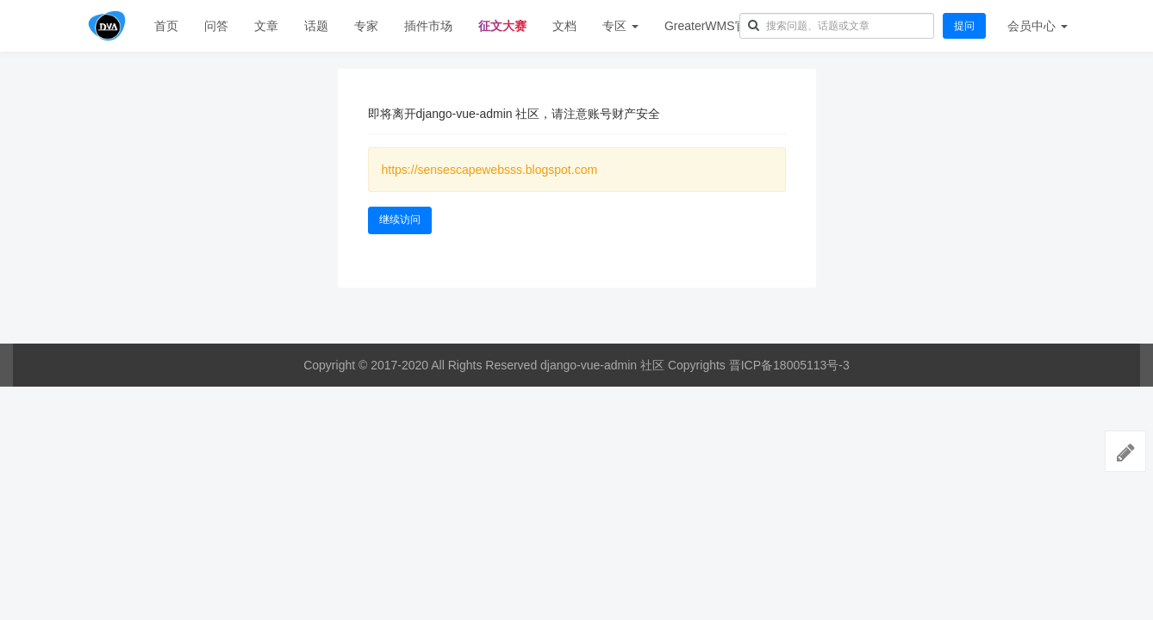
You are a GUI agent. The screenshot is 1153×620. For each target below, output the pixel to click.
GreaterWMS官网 (711, 26)
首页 (166, 26)
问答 (216, 26)
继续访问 (400, 220)
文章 (266, 26)
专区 (620, 26)
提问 (964, 26)
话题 (316, 26)
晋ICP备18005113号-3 (789, 365)
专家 (366, 26)
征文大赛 (502, 26)
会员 (1037, 26)
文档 (564, 26)
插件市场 (428, 26)
